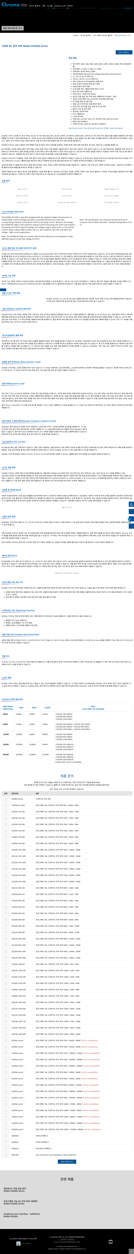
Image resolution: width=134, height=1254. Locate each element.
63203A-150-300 (18, 818)
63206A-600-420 (18, 913)
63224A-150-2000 (19, 881)
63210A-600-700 (18, 926)
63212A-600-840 (18, 932)
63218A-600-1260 (19, 945)
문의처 (72, 5)
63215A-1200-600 (19, 1015)
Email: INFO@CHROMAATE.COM (67, 1242)
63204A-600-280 (18, 900)
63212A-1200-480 (19, 1008)
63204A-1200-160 (19, 977)
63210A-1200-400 (19, 1002)
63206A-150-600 (18, 837)
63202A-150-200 (18, 811)
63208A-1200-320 (19, 996)
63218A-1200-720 (19, 1021)
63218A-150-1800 (19, 869)
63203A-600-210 (18, 894)
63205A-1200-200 (19, 983)
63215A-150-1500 (19, 862)
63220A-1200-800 (19, 1027)
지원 (46, 5)
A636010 (15, 1142)
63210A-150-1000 (19, 849)
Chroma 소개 (62, 5)
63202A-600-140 (18, 888)
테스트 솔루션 (37, 5)
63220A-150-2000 (19, 875)
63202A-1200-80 (18, 964)
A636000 (15, 1135)
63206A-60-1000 (18, 805)
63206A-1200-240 (19, 989)
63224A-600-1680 (19, 957)
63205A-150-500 (18, 830)
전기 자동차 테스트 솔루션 (102, 35)
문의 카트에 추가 (67, 1161)
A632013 (15, 1148)
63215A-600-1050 (19, 938)
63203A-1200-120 (19, 970)
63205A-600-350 (18, 907)
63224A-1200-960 (19, 1034)
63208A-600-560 (18, 919)
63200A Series (17, 799)
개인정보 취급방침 (67, 1239)
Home (75, 35)
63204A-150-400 (18, 824)
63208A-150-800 (18, 843)
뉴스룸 (52, 5)
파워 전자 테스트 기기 (123, 35)
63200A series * (18, 1040)
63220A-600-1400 (19, 951)
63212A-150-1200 (19, 856)
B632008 (15, 1155)
